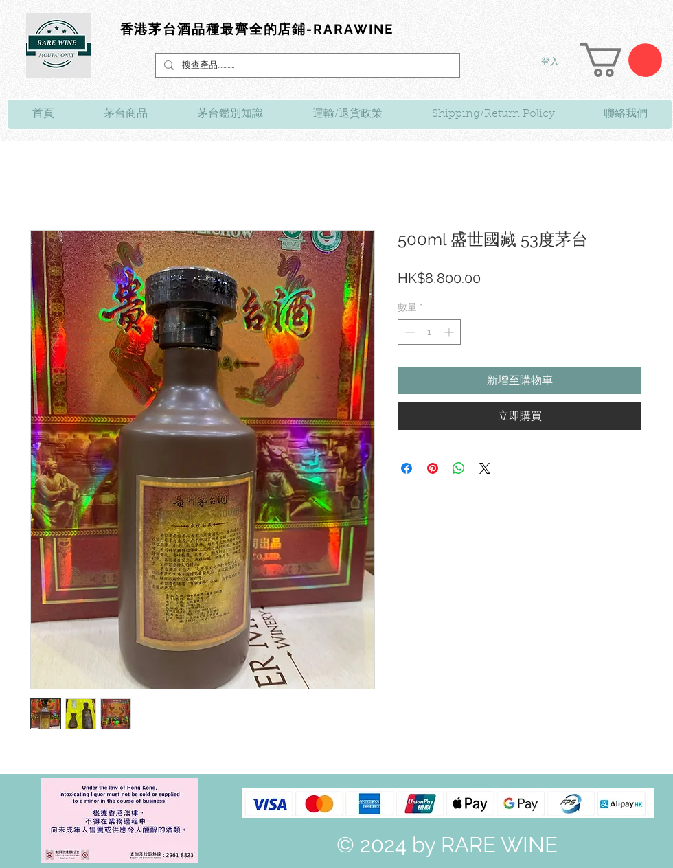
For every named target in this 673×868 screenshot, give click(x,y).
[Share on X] (485, 468)
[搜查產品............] (306, 65)
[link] (621, 60)
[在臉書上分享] (406, 468)
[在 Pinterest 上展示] (432, 468)
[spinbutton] (429, 332)
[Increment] (450, 332)
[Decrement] (408, 332)
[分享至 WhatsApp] (458, 468)
